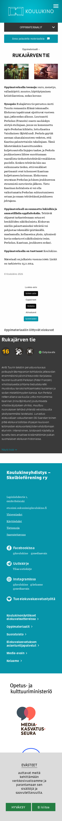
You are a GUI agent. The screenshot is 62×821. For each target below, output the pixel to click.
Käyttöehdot (14, 521)
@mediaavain (39, 553)
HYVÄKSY (18, 807)
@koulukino (20, 553)
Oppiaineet (31, 299)
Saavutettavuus (16, 534)
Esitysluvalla (48, 352)
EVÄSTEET (29, 765)
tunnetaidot (31, 319)
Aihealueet (31, 312)
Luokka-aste (31, 287)
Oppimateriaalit (30, 49)
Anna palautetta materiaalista (31, 39)
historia (31, 306)
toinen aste (31, 293)
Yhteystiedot (14, 514)
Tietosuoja (13, 528)
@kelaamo (36, 584)
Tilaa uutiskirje (22, 569)
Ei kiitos (44, 807)
